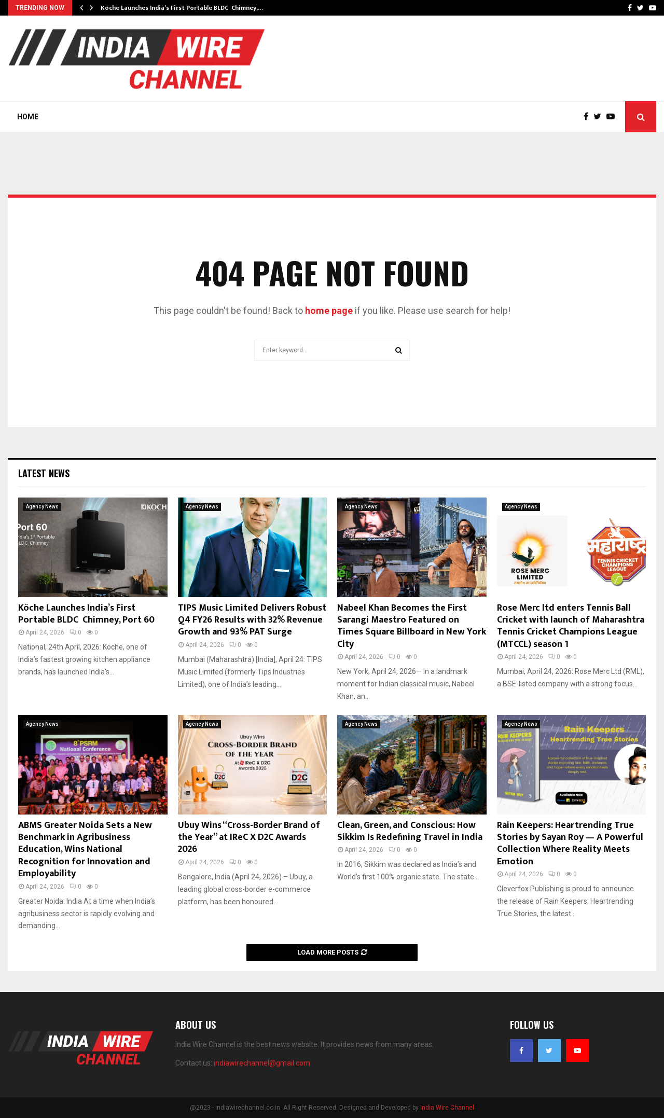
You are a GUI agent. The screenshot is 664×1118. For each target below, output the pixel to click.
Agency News (42, 506)
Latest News (44, 473)
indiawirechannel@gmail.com (262, 1063)
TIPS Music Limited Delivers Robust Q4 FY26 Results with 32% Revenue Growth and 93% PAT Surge (252, 620)
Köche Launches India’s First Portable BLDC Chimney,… (182, 8)
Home (27, 117)
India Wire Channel (447, 1107)
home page (329, 310)
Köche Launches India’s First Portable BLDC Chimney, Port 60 (86, 614)
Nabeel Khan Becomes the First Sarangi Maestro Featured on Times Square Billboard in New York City (411, 626)
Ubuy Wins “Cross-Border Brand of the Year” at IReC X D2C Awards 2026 (249, 838)
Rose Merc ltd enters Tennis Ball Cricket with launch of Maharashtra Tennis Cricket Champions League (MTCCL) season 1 (570, 626)
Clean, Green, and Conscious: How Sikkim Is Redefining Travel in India (409, 831)
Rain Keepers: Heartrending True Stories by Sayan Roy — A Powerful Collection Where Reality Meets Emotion (570, 843)
